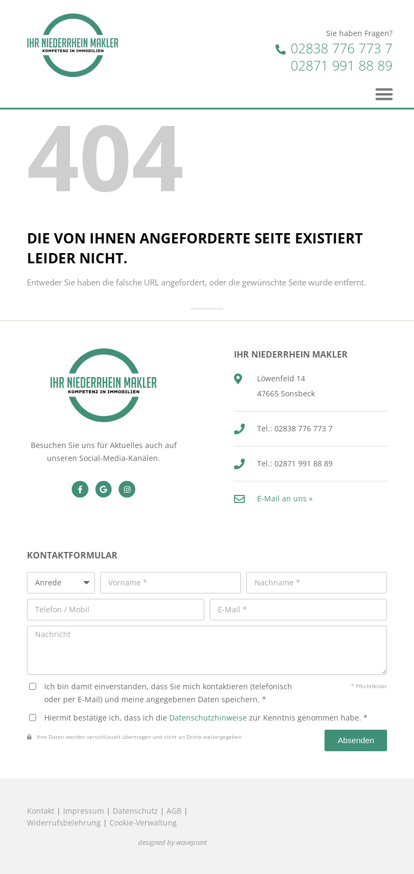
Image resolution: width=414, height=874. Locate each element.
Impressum (83, 811)
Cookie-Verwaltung (143, 822)
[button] (384, 94)
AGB (174, 811)
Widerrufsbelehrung (64, 822)
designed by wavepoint (172, 842)
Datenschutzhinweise (208, 717)
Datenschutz (135, 811)
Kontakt (40, 811)
